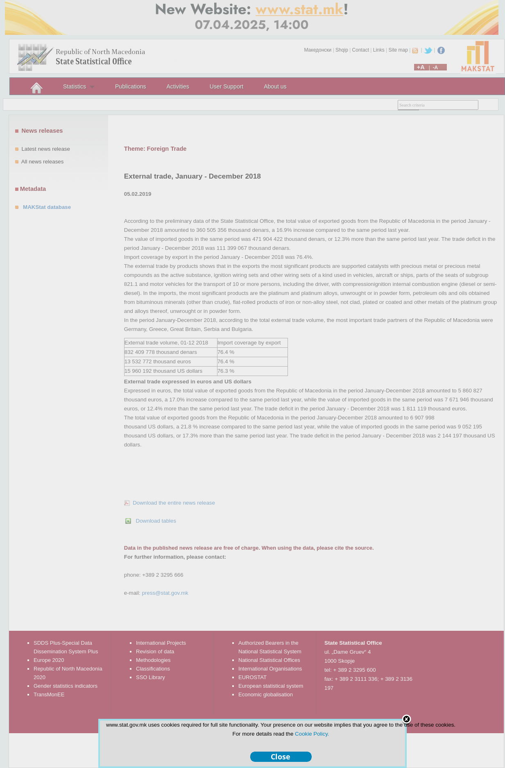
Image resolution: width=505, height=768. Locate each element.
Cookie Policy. (312, 734)
